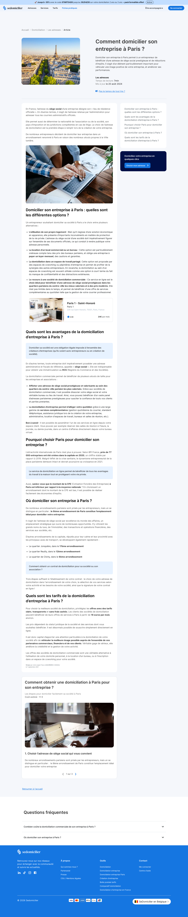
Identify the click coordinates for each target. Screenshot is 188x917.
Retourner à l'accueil (32, 789)
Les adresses (54, 30)
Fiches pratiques (69, 8)
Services (44, 8)
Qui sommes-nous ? (69, 867)
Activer (149, 2)
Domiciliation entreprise (110, 871)
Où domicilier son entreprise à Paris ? (59, 500)
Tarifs (55, 8)
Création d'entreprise (109, 878)
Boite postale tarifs (108, 882)
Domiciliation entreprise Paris (112, 874)
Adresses (32, 8)
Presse (64, 874)
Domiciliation (38, 30)
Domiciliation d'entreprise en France (115, 890)
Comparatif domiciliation (110, 886)
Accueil (25, 30)
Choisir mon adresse (137, 165)
